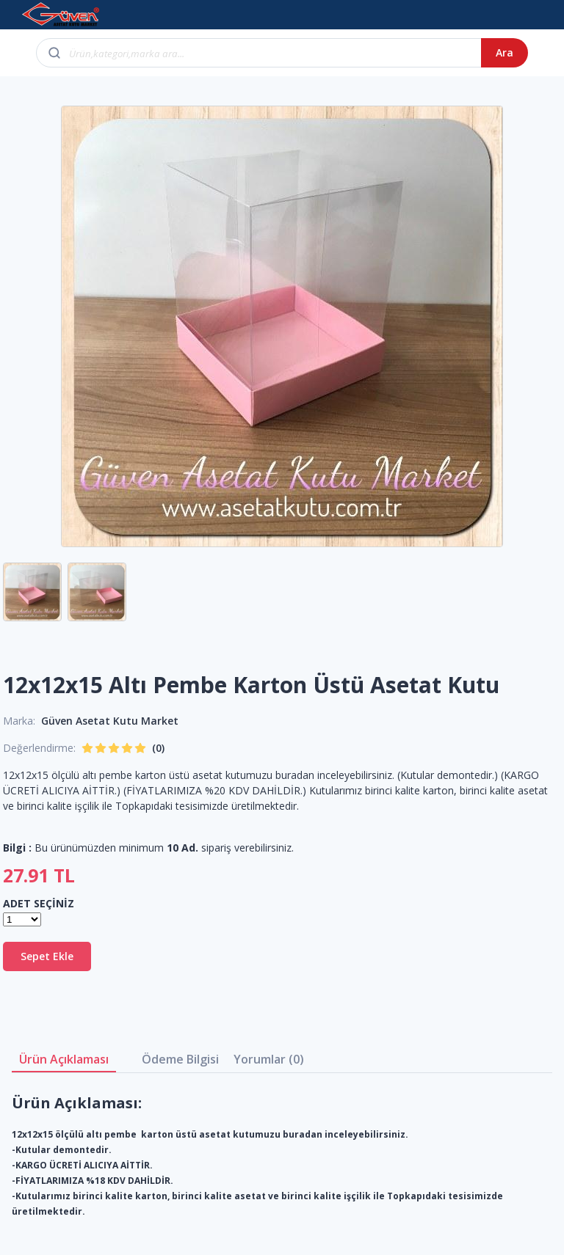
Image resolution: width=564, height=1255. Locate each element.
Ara (504, 52)
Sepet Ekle (47, 956)
